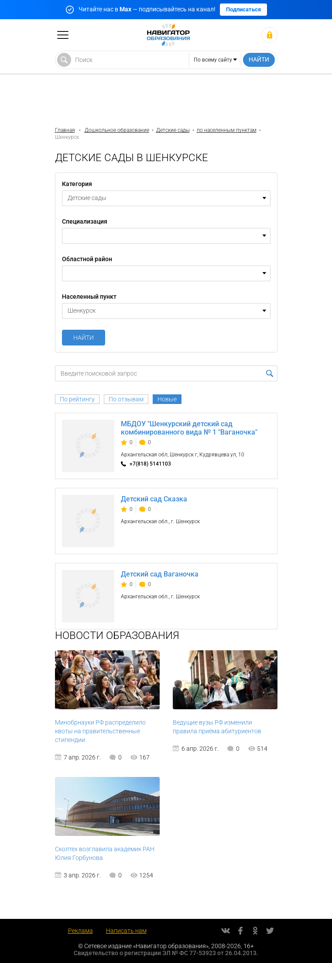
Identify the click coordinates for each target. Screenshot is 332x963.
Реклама (80, 930)
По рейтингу (77, 399)
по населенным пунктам (227, 130)
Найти (83, 337)
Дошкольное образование (117, 130)
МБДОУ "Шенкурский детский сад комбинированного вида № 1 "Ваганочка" (189, 428)
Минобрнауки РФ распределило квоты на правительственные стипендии (100, 731)
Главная (65, 130)
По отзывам (126, 399)
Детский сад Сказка (154, 499)
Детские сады (173, 130)
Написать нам (126, 930)
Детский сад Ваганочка (160, 574)
